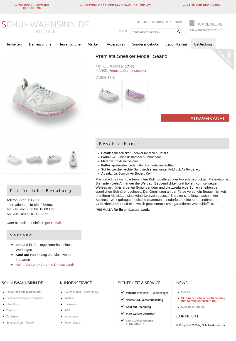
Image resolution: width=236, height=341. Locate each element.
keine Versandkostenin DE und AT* (139, 322)
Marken (94, 44)
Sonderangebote (145, 44)
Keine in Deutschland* (45, 265)
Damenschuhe (40, 44)
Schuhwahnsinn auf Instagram (24, 298)
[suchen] (178, 32)
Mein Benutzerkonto (152, 21)
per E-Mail (53, 223)
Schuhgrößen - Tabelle (20, 322)
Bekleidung (203, 44)
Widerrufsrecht (73, 322)
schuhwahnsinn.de (22, 282)
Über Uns (12, 304)
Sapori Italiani (176, 44)
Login (177, 21)
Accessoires (116, 44)
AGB (67, 310)
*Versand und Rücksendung (81, 292)
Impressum (71, 316)
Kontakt (69, 298)
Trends (10, 310)
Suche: (123, 31)
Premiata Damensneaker (127, 70)
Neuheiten (13, 44)
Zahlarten (12, 316)
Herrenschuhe (70, 44)
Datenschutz (72, 304)
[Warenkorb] (209, 26)
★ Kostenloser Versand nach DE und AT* (115, 5)
